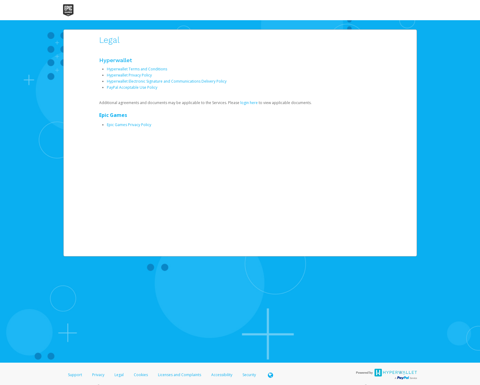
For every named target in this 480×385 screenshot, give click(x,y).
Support (75, 374)
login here (249, 102)
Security (249, 374)
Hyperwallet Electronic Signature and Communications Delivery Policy (167, 81)
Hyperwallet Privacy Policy (129, 75)
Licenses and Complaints (180, 374)
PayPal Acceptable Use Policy (132, 87)
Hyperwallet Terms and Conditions (137, 69)
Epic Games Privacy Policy (129, 124)
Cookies (141, 374)
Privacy (98, 374)
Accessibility (221, 374)
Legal (119, 374)
